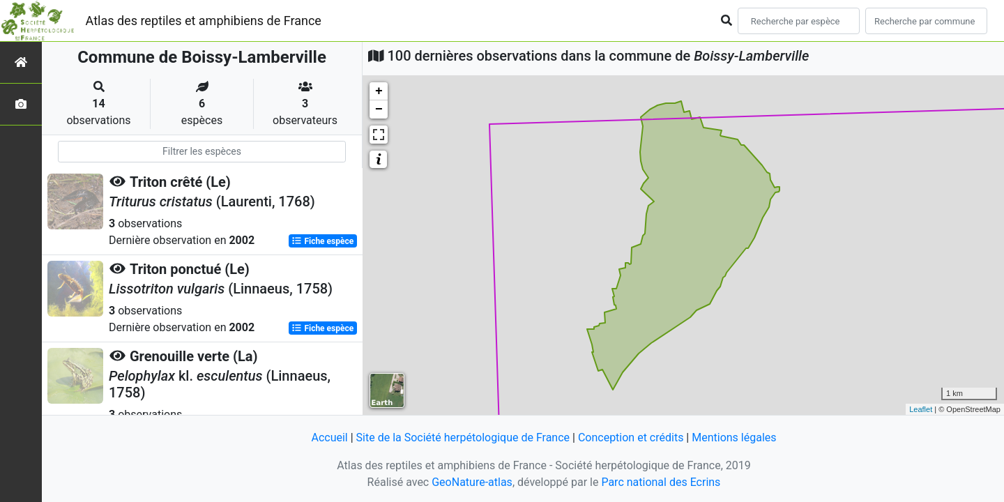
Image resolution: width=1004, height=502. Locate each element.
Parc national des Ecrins (660, 482)
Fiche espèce (322, 241)
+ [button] (379, 91)
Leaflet (920, 409)
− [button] (379, 109)
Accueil (329, 437)
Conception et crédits (631, 437)
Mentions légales (734, 437)
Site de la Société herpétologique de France (463, 437)
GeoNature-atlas (472, 482)
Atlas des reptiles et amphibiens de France (203, 20)
